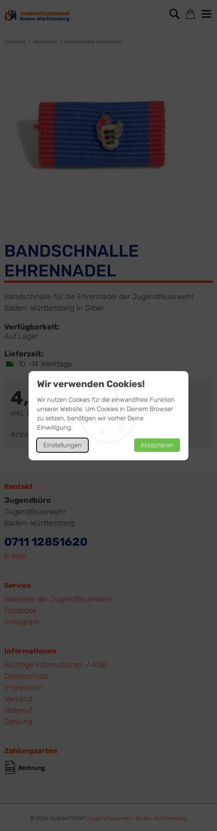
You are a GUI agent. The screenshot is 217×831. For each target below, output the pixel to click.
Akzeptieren (157, 445)
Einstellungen (62, 445)
